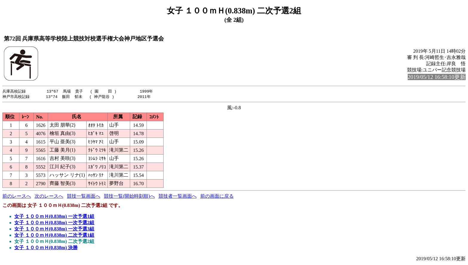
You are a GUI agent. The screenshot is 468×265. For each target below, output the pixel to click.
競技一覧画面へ (83, 196)
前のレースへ (16, 196)
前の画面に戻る (217, 196)
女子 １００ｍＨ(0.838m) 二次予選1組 (54, 235)
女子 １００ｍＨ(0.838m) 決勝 (46, 248)
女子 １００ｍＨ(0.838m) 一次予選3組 (54, 229)
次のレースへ (49, 196)
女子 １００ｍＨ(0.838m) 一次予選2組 (54, 223)
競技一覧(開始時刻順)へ (129, 196)
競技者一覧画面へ (177, 196)
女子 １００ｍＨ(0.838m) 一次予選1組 (54, 216)
